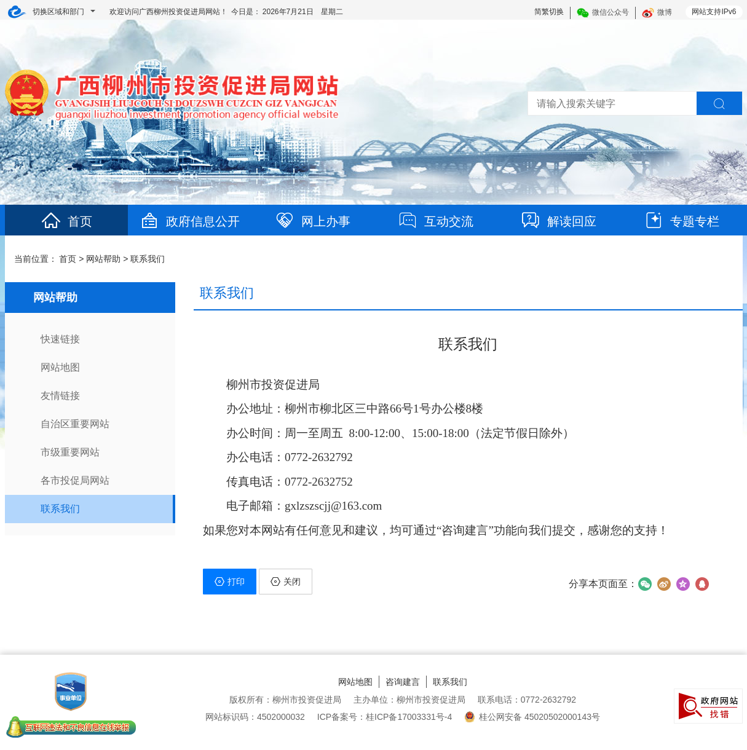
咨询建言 (402, 682)
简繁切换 (549, 11)
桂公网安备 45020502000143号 (532, 717)
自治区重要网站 (75, 424)
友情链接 (60, 395)
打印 (230, 581)
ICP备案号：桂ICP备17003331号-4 (384, 717)
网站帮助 (103, 259)
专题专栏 (681, 221)
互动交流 (435, 221)
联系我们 (147, 259)
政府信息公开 (189, 221)
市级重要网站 (70, 452)
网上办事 (312, 221)
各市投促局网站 (75, 480)
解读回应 (558, 221)
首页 (66, 221)
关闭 (286, 581)
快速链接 (60, 339)
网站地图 (60, 367)
